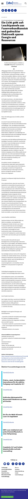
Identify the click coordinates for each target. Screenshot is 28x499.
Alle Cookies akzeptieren (7, 497)
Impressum (17, 469)
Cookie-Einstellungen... (6, 494)
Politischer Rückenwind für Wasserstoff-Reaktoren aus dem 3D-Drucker (14, 399)
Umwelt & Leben (5, 473)
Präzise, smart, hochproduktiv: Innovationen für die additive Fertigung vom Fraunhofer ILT (14, 382)
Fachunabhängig (5, 476)
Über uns (17, 467)
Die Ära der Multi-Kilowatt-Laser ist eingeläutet (13, 415)
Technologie (4, 467)
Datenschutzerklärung (19, 471)
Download (14, 66)
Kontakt (16, 473)
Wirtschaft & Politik (6, 474)
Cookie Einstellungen (19, 474)
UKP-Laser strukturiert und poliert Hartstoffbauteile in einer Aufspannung (13, 432)
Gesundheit (4, 471)
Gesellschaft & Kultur (6, 469)
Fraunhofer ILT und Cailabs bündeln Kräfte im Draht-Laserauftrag (13, 449)
